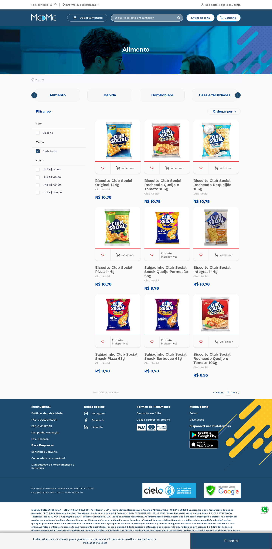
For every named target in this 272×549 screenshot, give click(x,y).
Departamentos (88, 17)
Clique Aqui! (108, 513)
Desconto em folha (149, 413)
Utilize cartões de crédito (153, 419)
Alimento (57, 95)
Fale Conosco (40, 438)
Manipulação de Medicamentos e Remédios (52, 466)
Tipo (39, 123)
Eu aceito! (231, 541)
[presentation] (34, 95)
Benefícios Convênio (44, 451)
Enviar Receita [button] (200, 17)
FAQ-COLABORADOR (44, 419)
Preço (39, 160)
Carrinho (228, 17)
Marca (40, 142)
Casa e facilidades (214, 95)
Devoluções (196, 419)
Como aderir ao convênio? (48, 458)
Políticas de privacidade (47, 413)
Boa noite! (221, 4)
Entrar (193, 413)
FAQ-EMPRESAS (41, 426)
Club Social (46, 151)
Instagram (94, 413)
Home (37, 79)
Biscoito (44, 133)
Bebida (110, 95)
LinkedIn (93, 427)
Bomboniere (162, 95)
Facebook (94, 420)
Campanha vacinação (45, 432)
